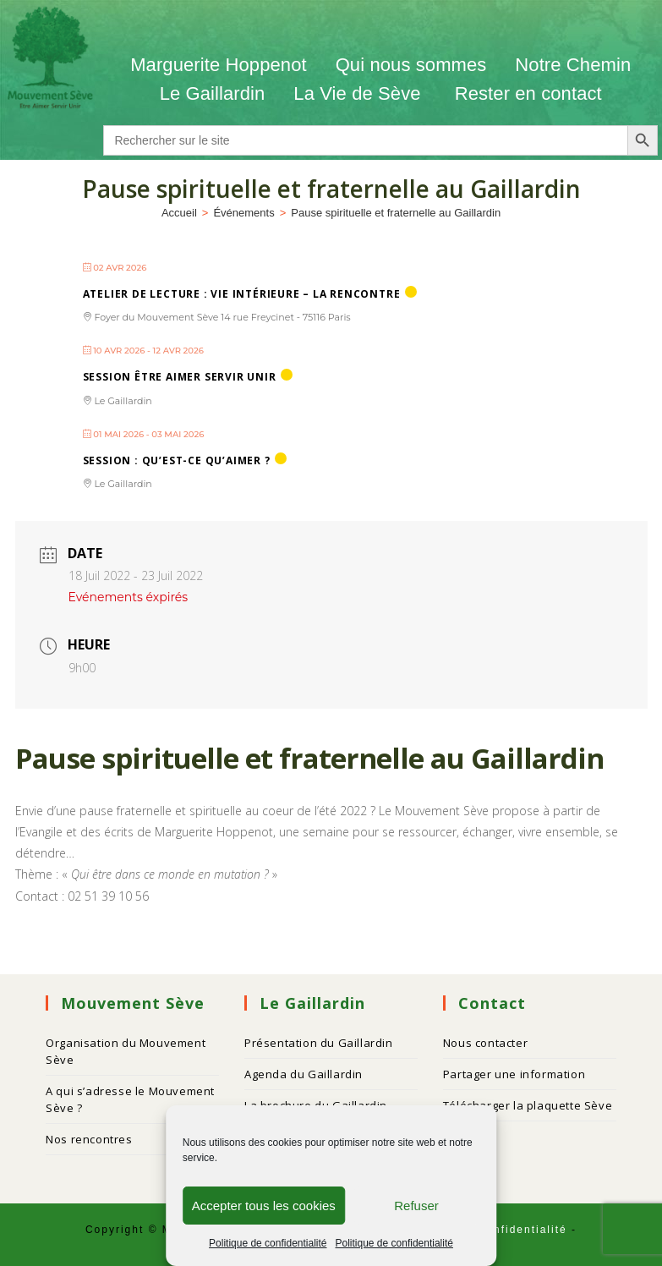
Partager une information (514, 1074)
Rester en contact (528, 93)
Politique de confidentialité (267, 1243)
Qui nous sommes (411, 64)
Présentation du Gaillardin (318, 1042)
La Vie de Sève (359, 93)
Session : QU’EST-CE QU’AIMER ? (177, 460)
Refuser (416, 1205)
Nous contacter (485, 1042)
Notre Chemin (573, 64)
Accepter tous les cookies (264, 1205)
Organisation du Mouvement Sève (125, 1051)
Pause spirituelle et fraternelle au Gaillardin (396, 212)
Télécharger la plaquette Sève (527, 1105)
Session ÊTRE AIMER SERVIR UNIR (179, 377)
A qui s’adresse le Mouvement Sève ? (130, 1099)
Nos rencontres (89, 1139)
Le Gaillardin (212, 93)
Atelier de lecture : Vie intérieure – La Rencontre (242, 294)
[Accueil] (179, 212)
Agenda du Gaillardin (303, 1074)
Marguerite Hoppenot (218, 64)
